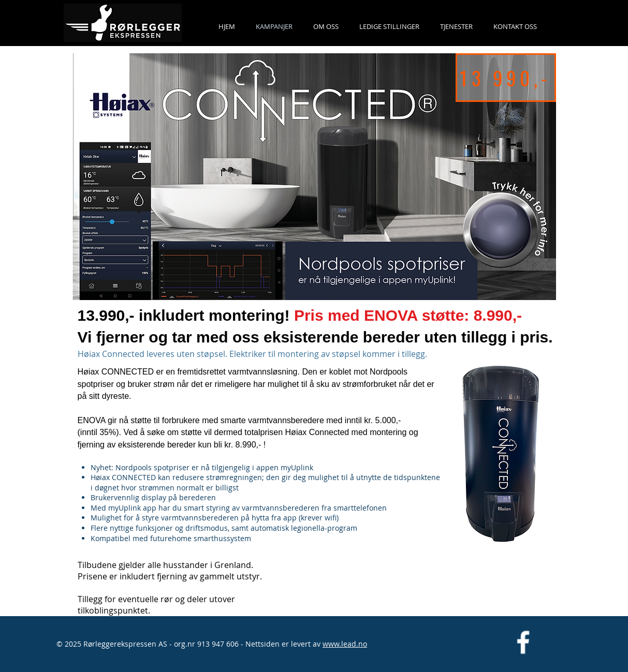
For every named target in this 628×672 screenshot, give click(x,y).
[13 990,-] (506, 77)
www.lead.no (345, 644)
